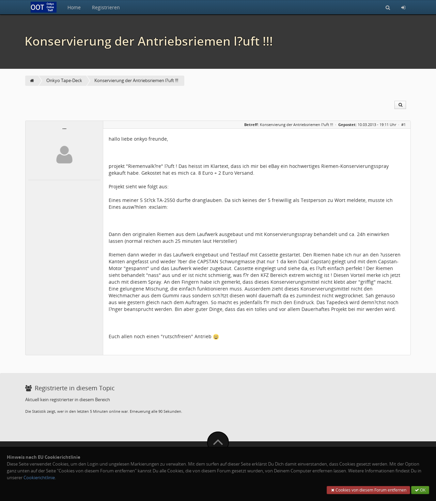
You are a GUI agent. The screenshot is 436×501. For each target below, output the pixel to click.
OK (420, 490)
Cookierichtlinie (39, 478)
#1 (403, 124)
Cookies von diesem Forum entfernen (368, 490)
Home (74, 7)
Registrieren (106, 7)
